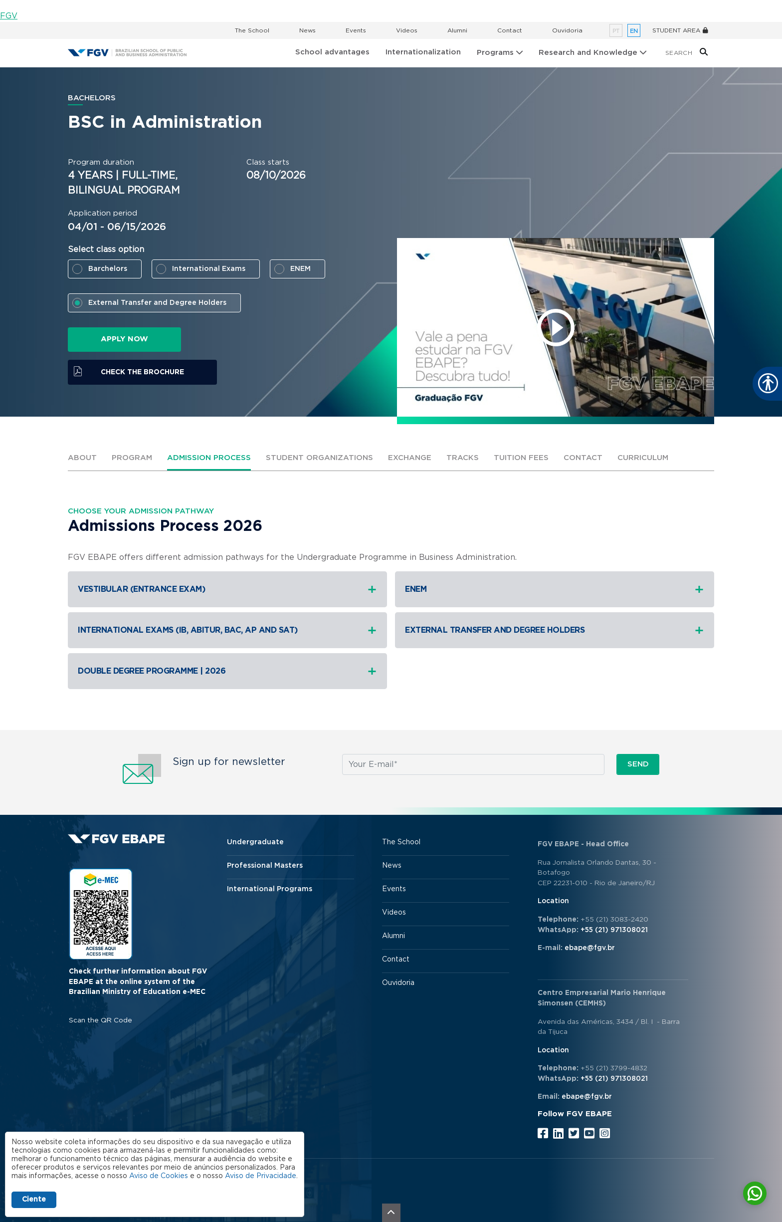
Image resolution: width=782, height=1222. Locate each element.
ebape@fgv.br (590, 948)
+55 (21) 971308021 (614, 930)
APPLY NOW (124, 339)
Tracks (462, 458)
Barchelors (107, 268)
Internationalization (423, 52)
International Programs (269, 889)
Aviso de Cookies (158, 1176)
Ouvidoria (567, 30)
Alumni (457, 30)
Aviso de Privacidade (260, 1176)
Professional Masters (265, 865)
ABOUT (82, 458)
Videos (406, 30)
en (634, 31)
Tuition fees (521, 458)
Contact (509, 30)
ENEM (300, 268)
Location (553, 901)
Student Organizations (319, 458)
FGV (8, 16)
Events (356, 30)
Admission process (209, 458)
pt (615, 31)
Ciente (34, 1199)
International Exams (208, 268)
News (307, 30)
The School (252, 30)
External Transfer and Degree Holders (157, 302)
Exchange (409, 458)
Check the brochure (142, 372)
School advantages (332, 52)
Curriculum (642, 458)
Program (132, 458)
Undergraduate (255, 842)
